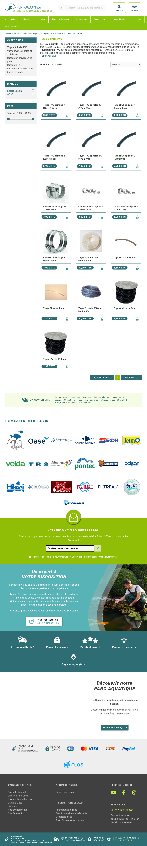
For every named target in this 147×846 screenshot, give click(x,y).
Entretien (41, 19)
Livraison (12, 806)
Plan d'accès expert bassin (70, 820)
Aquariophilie (99, 19)
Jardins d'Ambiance (18, 795)
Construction (10, 19)
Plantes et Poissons (60, 19)
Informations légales (66, 809)
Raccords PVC (14, 65)
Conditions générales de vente (71, 813)
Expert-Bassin (14, 90)
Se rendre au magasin (114, 727)
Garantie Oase (15, 802)
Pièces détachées (120, 19)
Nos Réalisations (17, 813)
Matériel (26, 19)
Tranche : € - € (19, 113)
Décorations (81, 19)
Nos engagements (17, 809)
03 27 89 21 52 (126, 840)
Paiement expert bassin (20, 799)
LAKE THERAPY (11, 26)
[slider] (8, 119)
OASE (10, 94)
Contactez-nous (64, 816)
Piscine (138, 19)
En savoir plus (49, 55)
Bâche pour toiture (65, 792)
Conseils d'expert (17, 792)
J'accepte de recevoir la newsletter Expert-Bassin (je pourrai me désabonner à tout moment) (75, 557)
